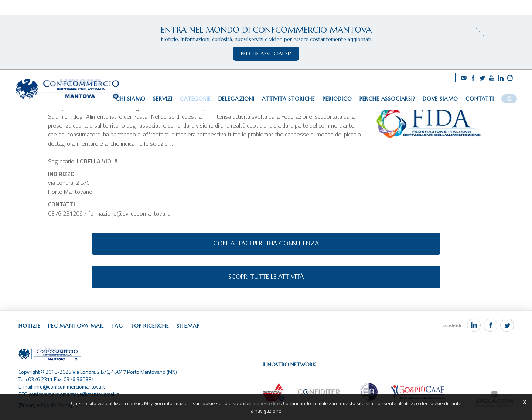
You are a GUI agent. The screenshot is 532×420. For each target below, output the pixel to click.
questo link (268, 403)
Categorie (195, 98)
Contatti (480, 98)
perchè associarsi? (266, 53)
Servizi (163, 98)
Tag (117, 325)
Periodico (337, 98)
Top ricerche (149, 325)
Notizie (29, 325)
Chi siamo (131, 98)
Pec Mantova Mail (76, 325)
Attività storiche (288, 98)
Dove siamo (440, 98)
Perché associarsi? (387, 98)
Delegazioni (236, 98)
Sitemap (188, 325)
